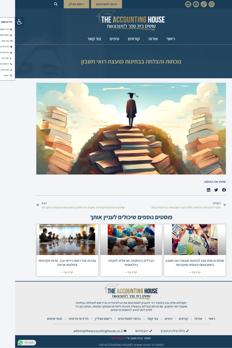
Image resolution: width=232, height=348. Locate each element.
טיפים (99, 38)
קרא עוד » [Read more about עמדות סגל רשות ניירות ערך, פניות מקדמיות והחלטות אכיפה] (52, 272)
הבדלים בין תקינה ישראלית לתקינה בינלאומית (116, 262)
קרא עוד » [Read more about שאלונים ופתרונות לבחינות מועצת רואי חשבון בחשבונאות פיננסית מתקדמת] (179, 272)
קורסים (119, 38)
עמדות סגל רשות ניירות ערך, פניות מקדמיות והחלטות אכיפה (52, 262)
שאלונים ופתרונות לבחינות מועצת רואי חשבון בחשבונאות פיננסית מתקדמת (180, 262)
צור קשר (79, 38)
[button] (4, 21)
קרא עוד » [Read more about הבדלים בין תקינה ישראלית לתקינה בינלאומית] (116, 272)
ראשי (155, 38)
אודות (138, 38)
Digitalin (103, 338)
